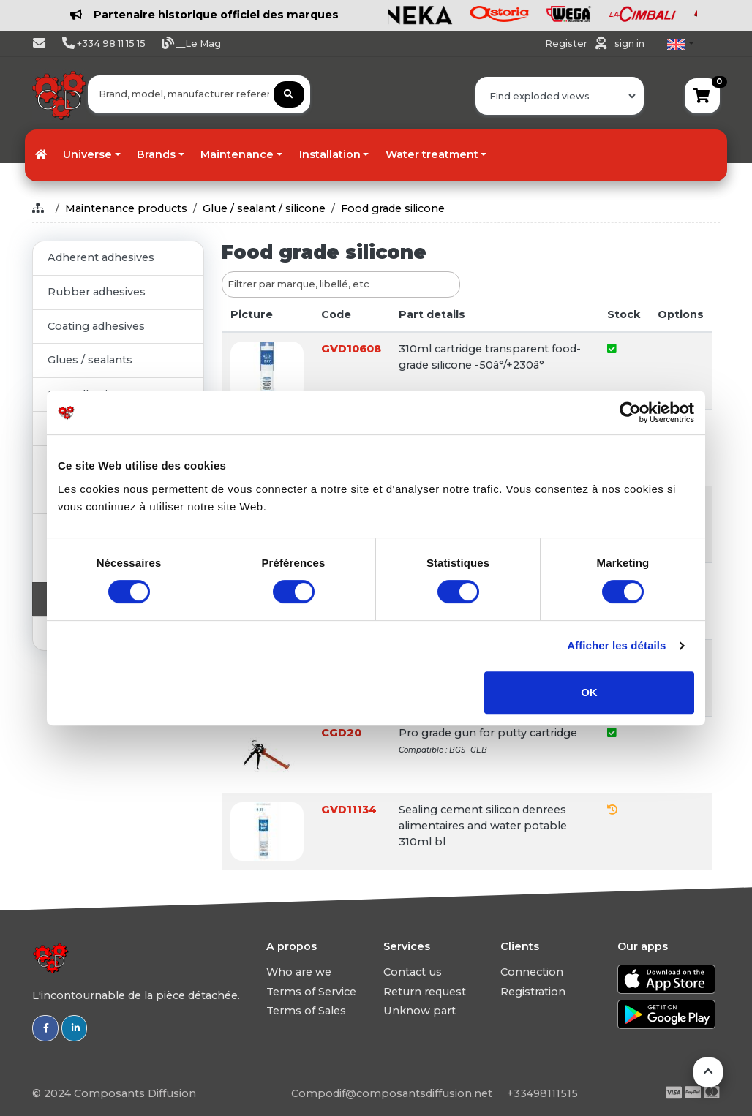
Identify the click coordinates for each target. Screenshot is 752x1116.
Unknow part (419, 1010)
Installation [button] (330, 154)
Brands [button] (156, 154)
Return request (424, 991)
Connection (531, 972)
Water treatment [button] (432, 154)
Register (567, 43)
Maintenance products (126, 208)
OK (589, 692)
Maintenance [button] (237, 154)
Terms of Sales (306, 1010)
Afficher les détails (616, 645)
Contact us (412, 972)
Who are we (298, 972)
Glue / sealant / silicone (264, 208)
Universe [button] (87, 154)
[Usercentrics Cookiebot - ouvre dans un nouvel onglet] (630, 412)
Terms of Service (311, 991)
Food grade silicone (393, 208)
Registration (532, 991)
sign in (629, 43)
